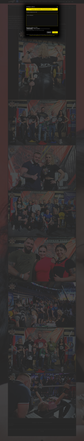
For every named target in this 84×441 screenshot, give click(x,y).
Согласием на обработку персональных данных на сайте (47, 35)
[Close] (57, 6)
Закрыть (49, 32)
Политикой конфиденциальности (37, 35)
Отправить (55, 32)
